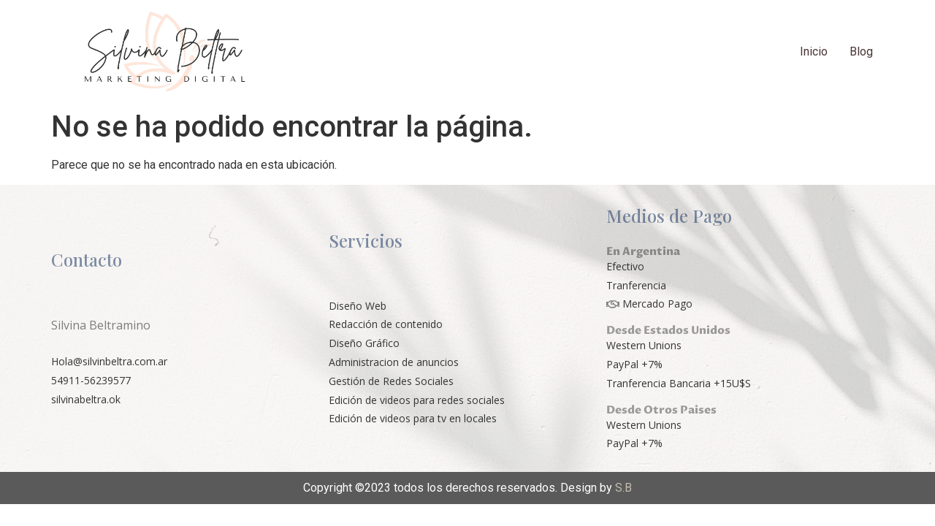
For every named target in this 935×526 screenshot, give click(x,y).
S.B (623, 488)
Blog (861, 51)
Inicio (814, 51)
